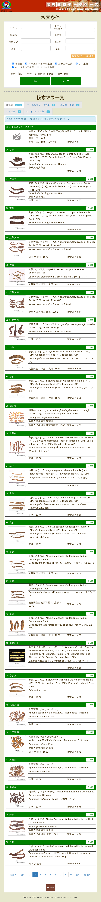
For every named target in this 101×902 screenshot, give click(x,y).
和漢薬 (17, 63)
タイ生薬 (82, 63)
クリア (65, 81)
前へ (23, 874)
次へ (78, 874)
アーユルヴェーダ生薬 (38, 63)
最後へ (87, 874)
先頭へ (13, 874)
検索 (35, 81)
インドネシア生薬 (23, 67)
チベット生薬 (46, 67)
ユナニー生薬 (64, 63)
